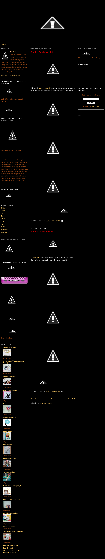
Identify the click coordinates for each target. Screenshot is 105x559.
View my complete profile (11, 75)
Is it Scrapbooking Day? (12, 486)
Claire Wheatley (9, 527)
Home (4, 44)
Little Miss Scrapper (10, 545)
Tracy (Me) (4, 229)
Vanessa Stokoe (9, 472)
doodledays (7, 431)
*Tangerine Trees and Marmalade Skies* (11, 551)
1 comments (55, 220)
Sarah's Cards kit (45, 88)
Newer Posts (35, 399)
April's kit (36, 257)
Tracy (14, 51)
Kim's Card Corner (10, 390)
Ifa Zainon (7, 404)
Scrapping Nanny (9, 376)
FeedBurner (96, 106)
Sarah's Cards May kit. (42, 52)
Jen (2, 216)
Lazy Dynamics (8, 548)
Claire (3, 208)
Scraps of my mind (10, 347)
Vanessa (4, 232)
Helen (3, 211)
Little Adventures (9, 458)
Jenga (3, 219)
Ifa (2, 213)
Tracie (3, 227)
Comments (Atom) (46, 403)
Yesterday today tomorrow (13, 531)
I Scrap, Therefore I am (11, 499)
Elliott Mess (7, 445)
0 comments (55, 391)
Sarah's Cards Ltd (9, 417)
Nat (2, 224)
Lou (2, 221)
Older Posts (72, 399)
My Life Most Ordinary (11, 513)
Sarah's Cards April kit (42, 231)
